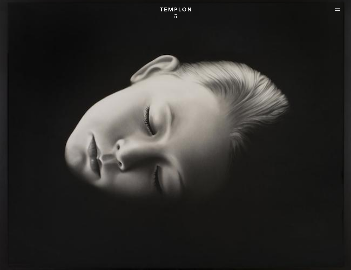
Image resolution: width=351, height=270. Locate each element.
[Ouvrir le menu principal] (337, 9)
